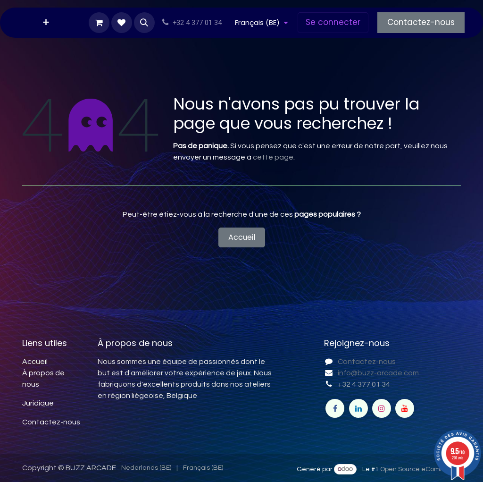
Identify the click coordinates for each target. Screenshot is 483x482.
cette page (273, 157)
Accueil (241, 237)
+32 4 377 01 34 (364, 384)
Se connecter (333, 22)
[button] (144, 22)
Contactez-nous (421, 22)
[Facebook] (334, 408)
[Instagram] (381, 408)
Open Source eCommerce (420, 469)
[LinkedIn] (358, 408)
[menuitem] (46, 23)
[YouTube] (404, 408)
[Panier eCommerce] (99, 22)
